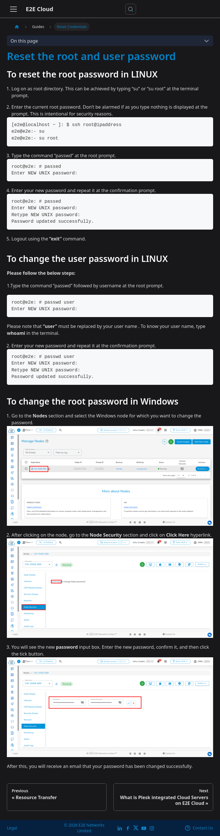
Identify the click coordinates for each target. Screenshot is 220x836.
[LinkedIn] (120, 828)
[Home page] (16, 27)
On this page (24, 41)
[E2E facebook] (128, 828)
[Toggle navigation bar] (13, 9)
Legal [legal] (12, 828)
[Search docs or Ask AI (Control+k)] (130, 9)
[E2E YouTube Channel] (144, 828)
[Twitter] (136, 828)
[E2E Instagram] (152, 828)
